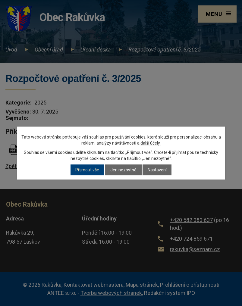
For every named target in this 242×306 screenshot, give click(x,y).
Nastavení (157, 169)
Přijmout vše (87, 169)
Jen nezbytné (123, 169)
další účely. (150, 143)
